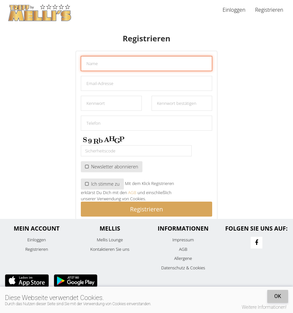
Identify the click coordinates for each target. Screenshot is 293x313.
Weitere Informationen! (264, 307)
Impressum (183, 240)
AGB (132, 192)
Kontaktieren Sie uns (109, 249)
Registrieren (269, 9)
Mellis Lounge (110, 240)
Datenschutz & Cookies (183, 268)
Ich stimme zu (102, 184)
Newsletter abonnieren (111, 167)
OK (277, 296)
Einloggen (234, 9)
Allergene (183, 258)
